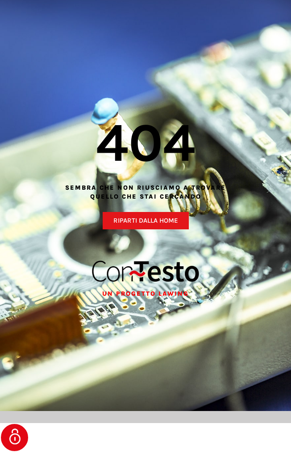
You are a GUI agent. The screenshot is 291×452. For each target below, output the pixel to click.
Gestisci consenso (14, 437)
